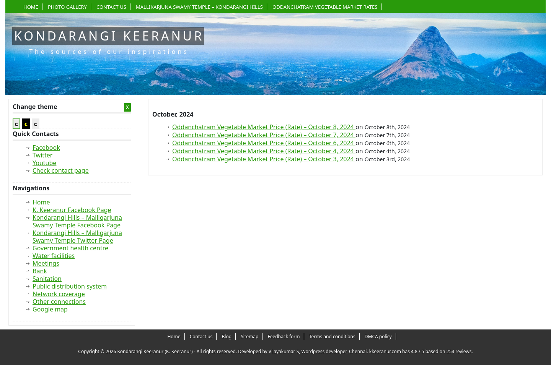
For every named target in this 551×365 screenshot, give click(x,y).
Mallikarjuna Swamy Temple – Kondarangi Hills (199, 6)
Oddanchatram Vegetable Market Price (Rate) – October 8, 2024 (263, 127)
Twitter (42, 155)
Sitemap (249, 336)
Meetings (46, 263)
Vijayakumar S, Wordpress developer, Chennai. (318, 351)
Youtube (44, 163)
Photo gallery (67, 6)
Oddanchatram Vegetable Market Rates (324, 6)
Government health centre (70, 248)
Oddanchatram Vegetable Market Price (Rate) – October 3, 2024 (263, 159)
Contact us (111, 6)
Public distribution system (70, 286)
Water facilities (54, 255)
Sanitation (47, 278)
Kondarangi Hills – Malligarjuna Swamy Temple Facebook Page (77, 221)
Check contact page (61, 170)
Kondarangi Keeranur (109, 36)
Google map (50, 309)
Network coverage (59, 294)
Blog (227, 336)
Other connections (59, 301)
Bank (40, 271)
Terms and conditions (332, 336)
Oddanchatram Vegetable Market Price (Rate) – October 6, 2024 (263, 143)
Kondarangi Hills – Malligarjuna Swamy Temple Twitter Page (77, 237)
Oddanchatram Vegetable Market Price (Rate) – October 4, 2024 (263, 151)
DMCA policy (378, 336)
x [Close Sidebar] (127, 107)
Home (30, 6)
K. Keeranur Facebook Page (72, 210)
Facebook (46, 147)
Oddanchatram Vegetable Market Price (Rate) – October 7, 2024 (263, 135)
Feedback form (283, 336)
